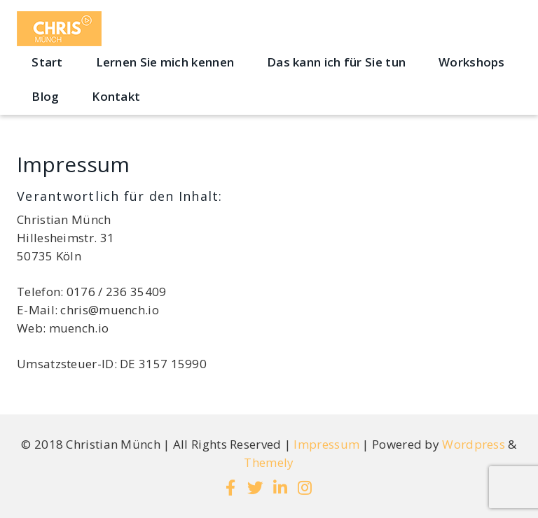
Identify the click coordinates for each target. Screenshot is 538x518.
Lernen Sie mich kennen (165, 62)
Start (47, 62)
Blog (45, 96)
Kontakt (116, 96)
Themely (269, 462)
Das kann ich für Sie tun (336, 62)
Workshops (472, 62)
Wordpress (473, 444)
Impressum (326, 444)
